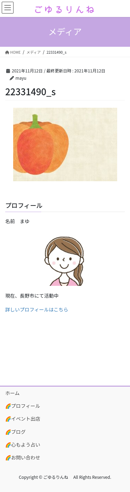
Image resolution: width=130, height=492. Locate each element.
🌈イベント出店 (22, 418)
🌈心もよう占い (22, 444)
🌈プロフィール (22, 405)
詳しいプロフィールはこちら (36, 309)
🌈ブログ (15, 431)
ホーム (12, 392)
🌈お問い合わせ (22, 457)
